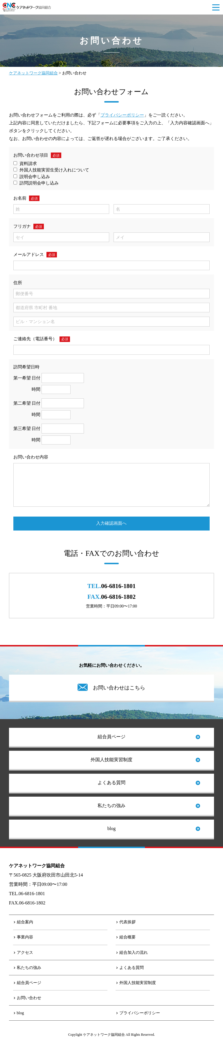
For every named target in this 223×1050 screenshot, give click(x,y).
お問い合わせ (29, 998)
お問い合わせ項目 (30, 155)
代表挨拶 (127, 922)
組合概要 (127, 937)
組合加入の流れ (133, 952)
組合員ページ (111, 736)
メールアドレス (28, 254)
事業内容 (25, 937)
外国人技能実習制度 (111, 759)
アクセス (25, 952)
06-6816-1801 (118, 586)
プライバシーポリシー (122, 115)
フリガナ (22, 226)
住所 (17, 282)
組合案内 (25, 922)
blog (111, 828)
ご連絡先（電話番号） (35, 338)
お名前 (19, 198)
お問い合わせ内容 (30, 457)
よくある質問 (111, 782)
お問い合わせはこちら (119, 688)
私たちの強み (111, 805)
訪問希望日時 (26, 367)
